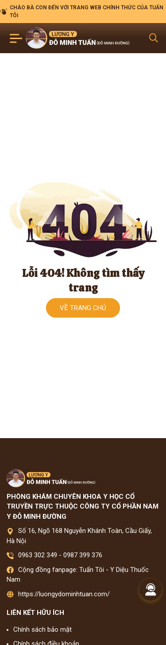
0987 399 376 (82, 555)
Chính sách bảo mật (42, 629)
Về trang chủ (83, 308)
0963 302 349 (37, 555)
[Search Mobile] (153, 38)
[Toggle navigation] (16, 38)
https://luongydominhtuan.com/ (64, 594)
